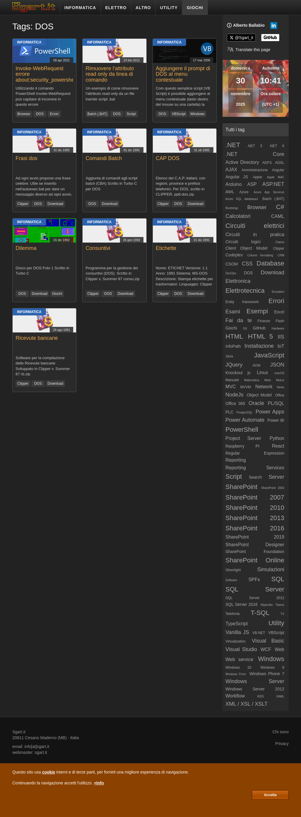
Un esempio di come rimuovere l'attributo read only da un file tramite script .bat (112, 93)
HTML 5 (260, 336)
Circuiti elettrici (254, 225)
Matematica (251, 380)
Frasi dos (26, 158)
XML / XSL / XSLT (246, 704)
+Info (99, 783)
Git (245, 328)
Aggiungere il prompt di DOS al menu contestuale (183, 74)
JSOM (256, 365)
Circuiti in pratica (254, 234)
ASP (252, 184)
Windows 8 (272, 667)
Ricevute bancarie (37, 338)
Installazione (259, 346)
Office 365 (235, 403)
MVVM (245, 387)
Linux (262, 372)
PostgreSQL (244, 412)
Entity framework (242, 302)
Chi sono (280, 731)
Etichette (166, 248)
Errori (54, 114)
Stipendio (266, 604)
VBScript (179, 114)
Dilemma (26, 248)
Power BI (275, 420)
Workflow (235, 695)
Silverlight (233, 570)
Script (131, 114)
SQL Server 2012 (254, 598)
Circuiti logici (243, 241)
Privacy (282, 743)
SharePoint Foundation (254, 551)
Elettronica (237, 281)
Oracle (256, 403)
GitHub (259, 328)
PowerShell (241, 429)
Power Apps (269, 412)
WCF (265, 649)
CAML (277, 216)
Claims (279, 242)
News (280, 387)
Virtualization (235, 641)
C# (280, 207)
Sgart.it (18, 731)
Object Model (259, 395)
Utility (276, 623)
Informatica (29, 42)
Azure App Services (269, 192)
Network (263, 386)
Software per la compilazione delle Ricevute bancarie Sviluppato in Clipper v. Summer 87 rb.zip (43, 366)
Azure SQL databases (241, 199)
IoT (280, 346)
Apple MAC (275, 177)
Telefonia (232, 614)
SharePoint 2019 (254, 536)
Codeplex (234, 255)
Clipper (23, 204)
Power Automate (245, 420)
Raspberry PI (242, 446)
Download (55, 204)
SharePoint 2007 (254, 497)
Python (277, 438)
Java (229, 356)
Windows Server (254, 681)
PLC (229, 412)
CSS (247, 264)
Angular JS (236, 176)
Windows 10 (238, 667)
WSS (260, 696)
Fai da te (238, 320)
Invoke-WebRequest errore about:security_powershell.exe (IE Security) (51, 77)
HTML (234, 336)
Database (270, 263)
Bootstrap (231, 208)
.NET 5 (254, 146)
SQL (277, 579)
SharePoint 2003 (272, 488)
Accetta (270, 795)
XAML (280, 696)
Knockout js (237, 372)
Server (276, 477)
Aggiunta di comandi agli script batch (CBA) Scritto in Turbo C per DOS (111, 183)
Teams (280, 604)
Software (231, 580)
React (278, 445)
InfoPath (233, 346)
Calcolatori (237, 216)
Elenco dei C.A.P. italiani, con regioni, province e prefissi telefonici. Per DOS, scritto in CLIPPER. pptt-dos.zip (180, 186)
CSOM (231, 264)
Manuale (232, 380)
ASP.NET (273, 184)
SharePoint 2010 (254, 507)
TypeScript (236, 623)
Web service (239, 659)
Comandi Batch (104, 158)
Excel (279, 312)
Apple (257, 177)
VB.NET (258, 633)
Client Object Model (246, 248)
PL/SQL (276, 403)
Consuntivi (98, 248)
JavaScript (269, 355)
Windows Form (235, 674)
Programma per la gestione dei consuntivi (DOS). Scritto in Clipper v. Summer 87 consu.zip (112, 273)
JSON (277, 365)
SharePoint (241, 486)
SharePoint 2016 (254, 528)
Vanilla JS (237, 632)
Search (255, 477)
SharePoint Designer (254, 544)
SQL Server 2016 (241, 604)
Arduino (233, 184)
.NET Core (254, 154)
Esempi (257, 311)
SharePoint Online (254, 560)
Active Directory (242, 162)
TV (282, 614)
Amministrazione (255, 170)
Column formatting (260, 255)
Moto (268, 380)
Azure (243, 192)
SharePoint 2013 (254, 518)
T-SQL (260, 612)
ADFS (267, 163)
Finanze (263, 321)
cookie (48, 772)
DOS (40, 114)
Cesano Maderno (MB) (46, 737)
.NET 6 (276, 146)
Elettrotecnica (245, 290)
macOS (279, 373)
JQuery (234, 365)
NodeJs (234, 395)
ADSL (279, 163)
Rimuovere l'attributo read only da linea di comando (110, 74)
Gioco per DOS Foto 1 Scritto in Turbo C (42, 271)
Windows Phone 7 (266, 673)
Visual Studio (241, 649)
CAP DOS (168, 158)
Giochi (57, 294)
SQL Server (254, 589)
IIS (281, 337)
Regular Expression (254, 453)
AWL (229, 191)
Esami (232, 312)
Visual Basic (268, 641)
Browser (23, 114)
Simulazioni (270, 569)
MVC (230, 386)
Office (279, 395)
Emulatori (278, 291)
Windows (197, 114)
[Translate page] (248, 49)
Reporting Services (254, 467)
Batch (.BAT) (97, 114)
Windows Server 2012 (254, 689)
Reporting (235, 460)
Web (279, 649)
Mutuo (280, 380)
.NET (232, 145)
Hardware (278, 328)
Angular (278, 170)
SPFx (254, 579)
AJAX (231, 169)
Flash (280, 321)
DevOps (230, 273)
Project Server (243, 438)
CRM (280, 255)
